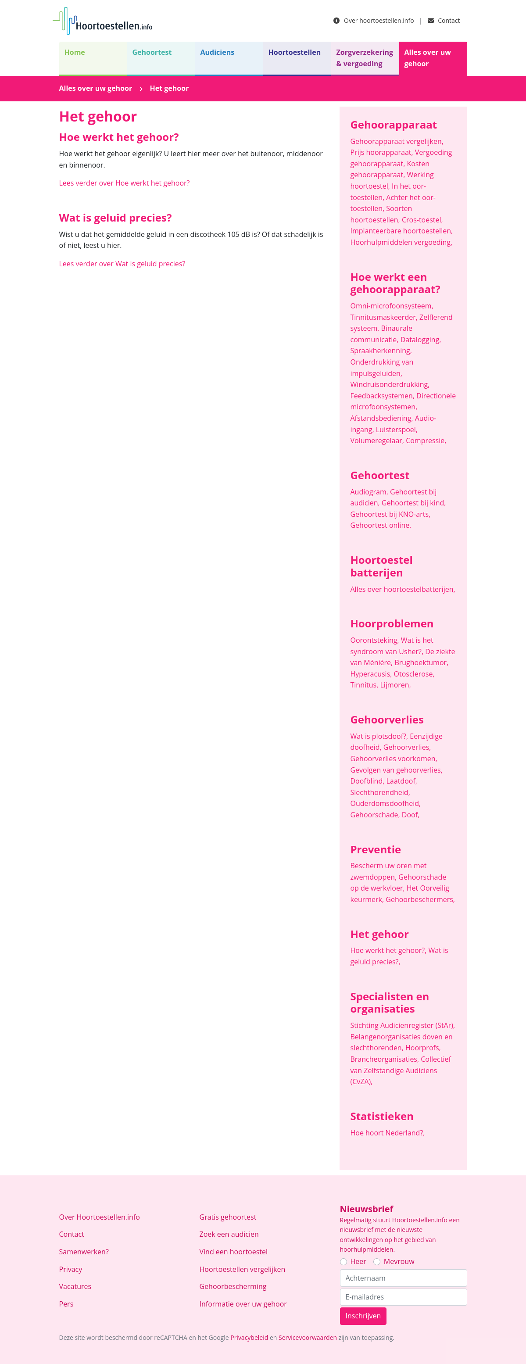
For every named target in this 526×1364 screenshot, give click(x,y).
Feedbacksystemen (383, 396)
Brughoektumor (421, 662)
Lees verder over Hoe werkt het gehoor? (124, 183)
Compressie (426, 440)
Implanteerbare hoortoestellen (401, 231)
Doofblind (368, 781)
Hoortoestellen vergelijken (243, 1269)
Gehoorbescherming (233, 1286)
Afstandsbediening (382, 418)
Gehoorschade (375, 815)
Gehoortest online (380, 525)
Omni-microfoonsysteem (391, 306)
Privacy (70, 1269)
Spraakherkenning (380, 350)
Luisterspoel (397, 429)
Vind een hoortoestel (234, 1252)
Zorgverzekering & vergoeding (365, 57)
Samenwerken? (84, 1252)
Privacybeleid (249, 1337)
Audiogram (370, 492)
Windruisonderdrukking (389, 384)
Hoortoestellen (294, 52)
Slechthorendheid (380, 792)
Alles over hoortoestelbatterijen (402, 589)
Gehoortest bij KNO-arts (390, 514)
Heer (358, 1261)
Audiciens (217, 52)
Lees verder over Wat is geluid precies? (122, 264)
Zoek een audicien (229, 1234)
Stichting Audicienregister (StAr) (402, 1025)
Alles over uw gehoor (427, 57)
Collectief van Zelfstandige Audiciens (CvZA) (400, 1070)
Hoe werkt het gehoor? (389, 950)
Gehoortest (152, 52)
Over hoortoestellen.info (373, 20)
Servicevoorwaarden (308, 1337)
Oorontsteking (375, 640)
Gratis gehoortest (228, 1217)
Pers (66, 1304)
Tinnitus (365, 685)
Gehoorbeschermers (420, 899)
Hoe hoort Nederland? (387, 1133)
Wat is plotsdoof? (380, 736)
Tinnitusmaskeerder (384, 317)
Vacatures (75, 1286)
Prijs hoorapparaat (382, 152)
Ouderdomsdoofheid (385, 803)
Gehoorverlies (407, 747)
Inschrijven (363, 1316)
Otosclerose (414, 674)
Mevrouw (399, 1261)
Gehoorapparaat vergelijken (396, 141)
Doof (410, 815)
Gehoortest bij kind (414, 503)
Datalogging (421, 339)
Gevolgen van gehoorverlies (396, 770)
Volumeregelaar (378, 440)
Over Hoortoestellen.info (99, 1217)
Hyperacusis (372, 674)
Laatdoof (401, 781)
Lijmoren (395, 685)
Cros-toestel (422, 220)
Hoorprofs (423, 1048)
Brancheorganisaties (385, 1059)
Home (74, 52)
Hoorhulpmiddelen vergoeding (401, 242)
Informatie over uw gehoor (243, 1304)
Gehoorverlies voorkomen (393, 758)
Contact (444, 20)
